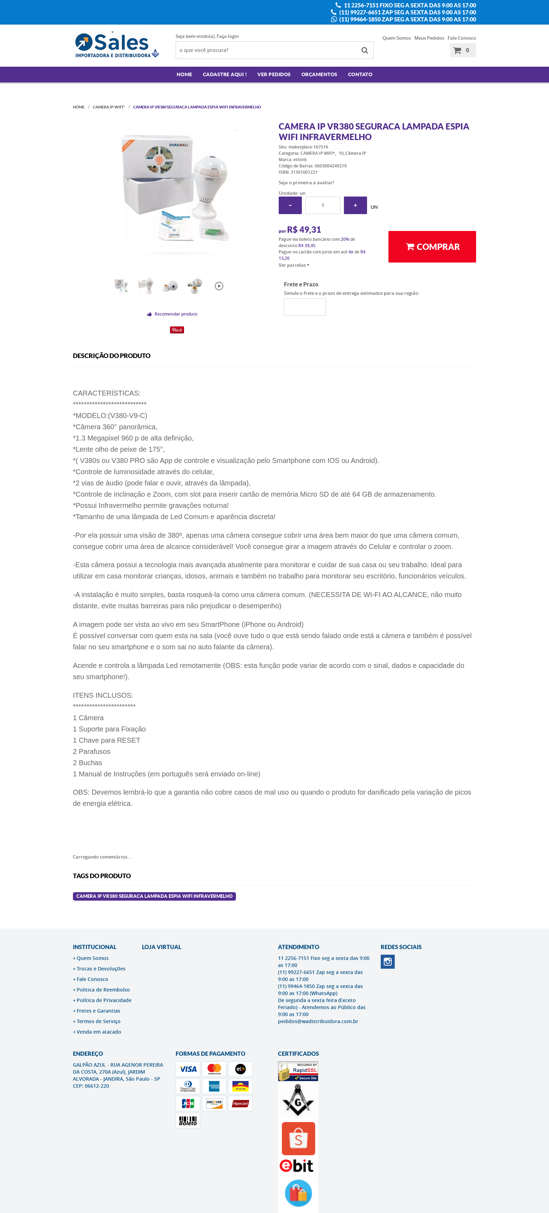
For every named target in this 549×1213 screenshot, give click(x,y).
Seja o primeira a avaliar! (306, 182)
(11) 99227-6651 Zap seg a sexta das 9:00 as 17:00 (407, 12)
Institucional (94, 947)
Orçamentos (319, 74)
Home (184, 74)
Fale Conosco (462, 38)
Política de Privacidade (104, 1000)
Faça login (228, 36)
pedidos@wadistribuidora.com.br (318, 1021)
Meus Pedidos (429, 38)
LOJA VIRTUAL (161, 947)
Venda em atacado (99, 1031)
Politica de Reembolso (103, 989)
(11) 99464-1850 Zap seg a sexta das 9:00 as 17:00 (407, 19)
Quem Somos (396, 38)
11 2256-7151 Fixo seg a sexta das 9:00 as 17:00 (409, 5)
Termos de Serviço (99, 1021)
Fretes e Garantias (98, 1010)
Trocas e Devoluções (101, 968)
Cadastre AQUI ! (225, 74)
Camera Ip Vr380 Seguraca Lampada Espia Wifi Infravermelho (154, 896)
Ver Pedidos (274, 74)
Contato (360, 74)
